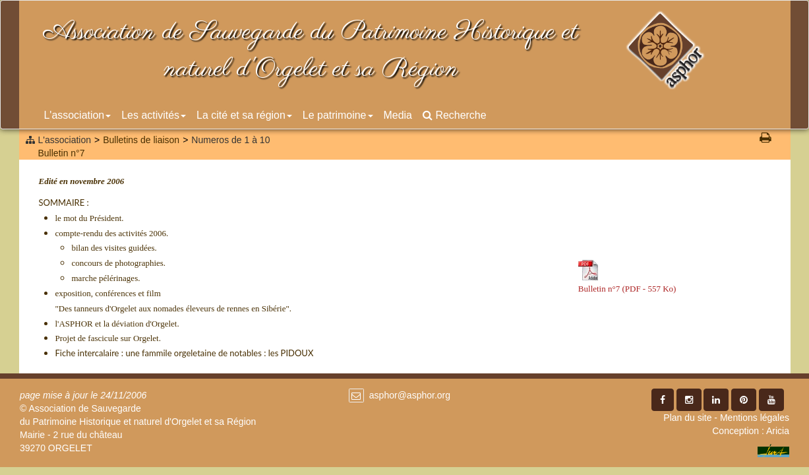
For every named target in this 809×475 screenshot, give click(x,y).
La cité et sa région (244, 115)
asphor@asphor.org (409, 395)
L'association (77, 115)
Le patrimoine (338, 115)
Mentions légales (754, 417)
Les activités (153, 115)
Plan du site (687, 417)
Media (398, 115)
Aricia (777, 431)
